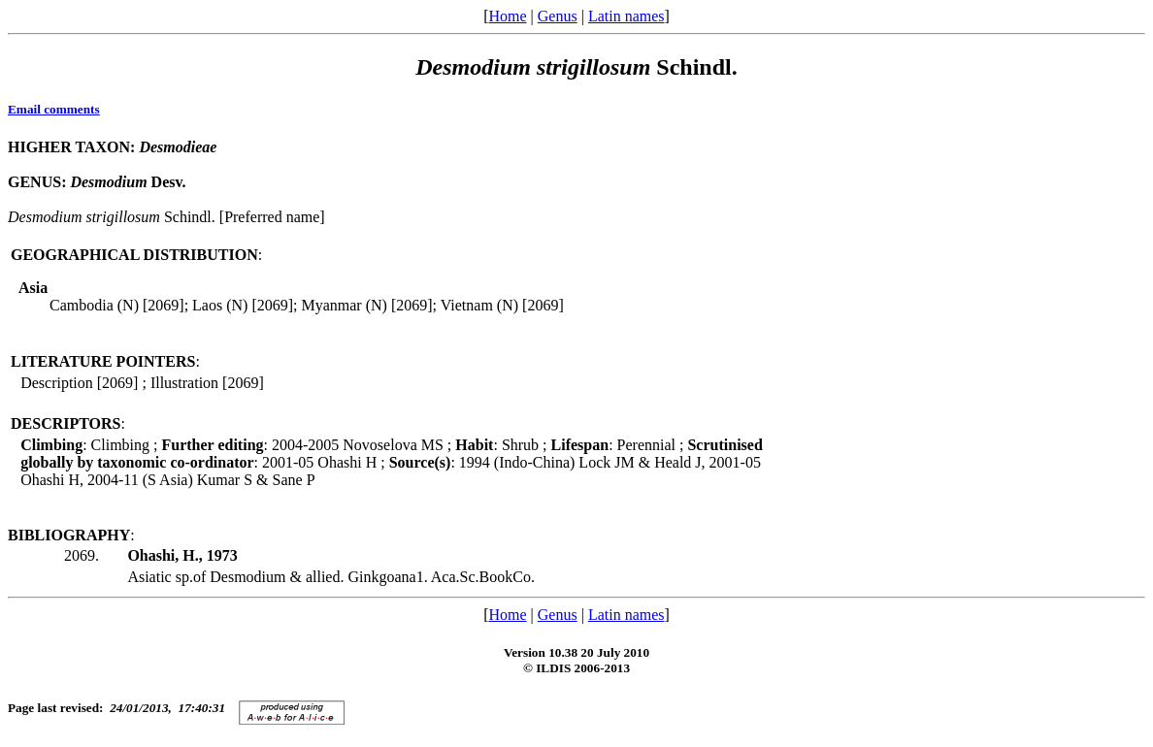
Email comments (54, 109)
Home (507, 16)
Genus (557, 16)
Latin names (626, 16)
